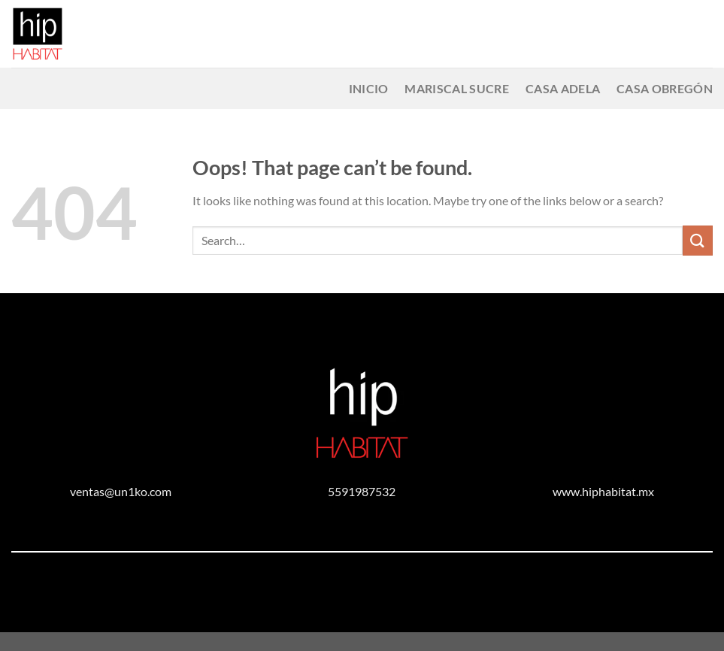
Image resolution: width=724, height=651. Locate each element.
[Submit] (698, 240)
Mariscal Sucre (456, 88)
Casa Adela (563, 88)
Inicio (369, 88)
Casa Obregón (664, 88)
